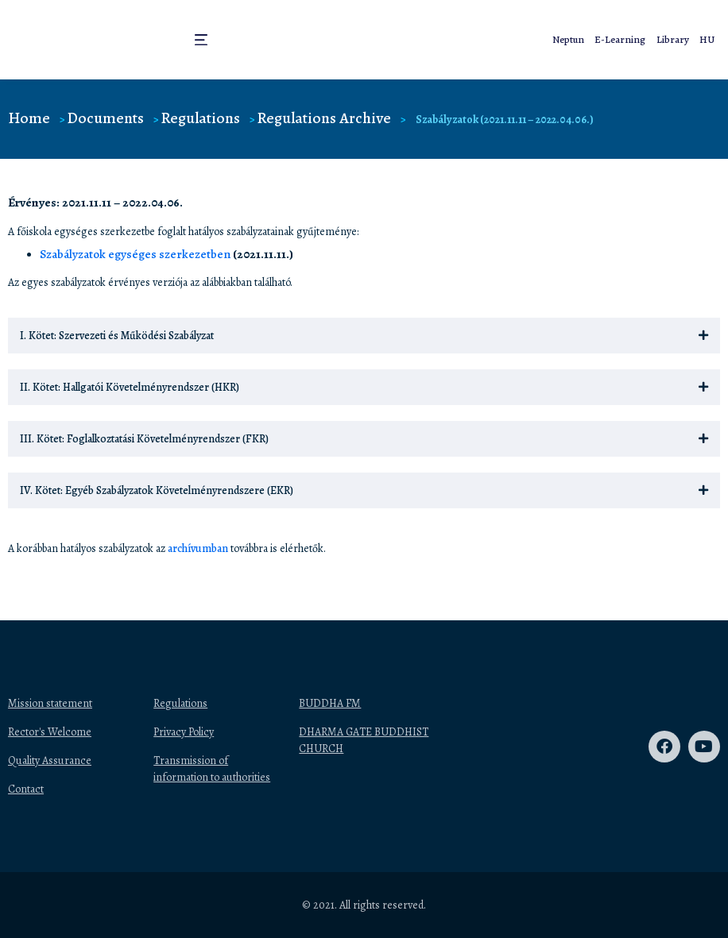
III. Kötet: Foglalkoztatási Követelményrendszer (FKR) (144, 438)
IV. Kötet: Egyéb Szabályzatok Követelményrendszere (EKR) (156, 490)
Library (678, 39)
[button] (199, 40)
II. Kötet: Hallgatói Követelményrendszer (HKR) (129, 387)
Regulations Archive (324, 118)
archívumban (198, 548)
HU (709, 39)
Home (29, 118)
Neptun (586, 39)
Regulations (200, 118)
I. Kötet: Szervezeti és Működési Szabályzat (117, 335)
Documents (105, 118)
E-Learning (632, 39)
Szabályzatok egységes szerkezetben (135, 253)
